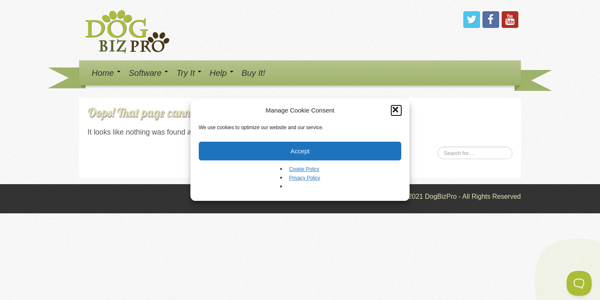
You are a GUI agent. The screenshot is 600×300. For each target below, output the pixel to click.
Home (106, 73)
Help (221, 73)
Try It (188, 73)
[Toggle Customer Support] (579, 283)
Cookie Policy (304, 169)
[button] (396, 110)
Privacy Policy (304, 178)
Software (148, 73)
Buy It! (253, 73)
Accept (300, 151)
